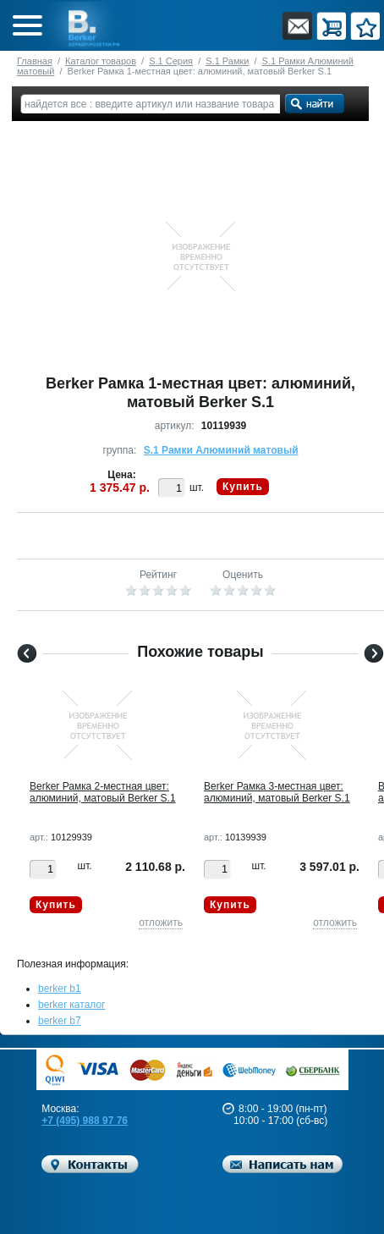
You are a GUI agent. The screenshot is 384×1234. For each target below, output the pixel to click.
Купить (242, 487)
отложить (161, 922)
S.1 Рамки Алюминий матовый (221, 450)
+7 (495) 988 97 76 (84, 1121)
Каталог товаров (100, 61)
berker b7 (59, 1021)
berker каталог (72, 1005)
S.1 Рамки (227, 61)
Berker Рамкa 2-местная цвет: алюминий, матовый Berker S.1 (103, 792)
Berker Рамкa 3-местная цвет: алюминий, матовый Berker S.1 (277, 792)
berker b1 (59, 988)
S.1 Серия (171, 61)
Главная (34, 61)
